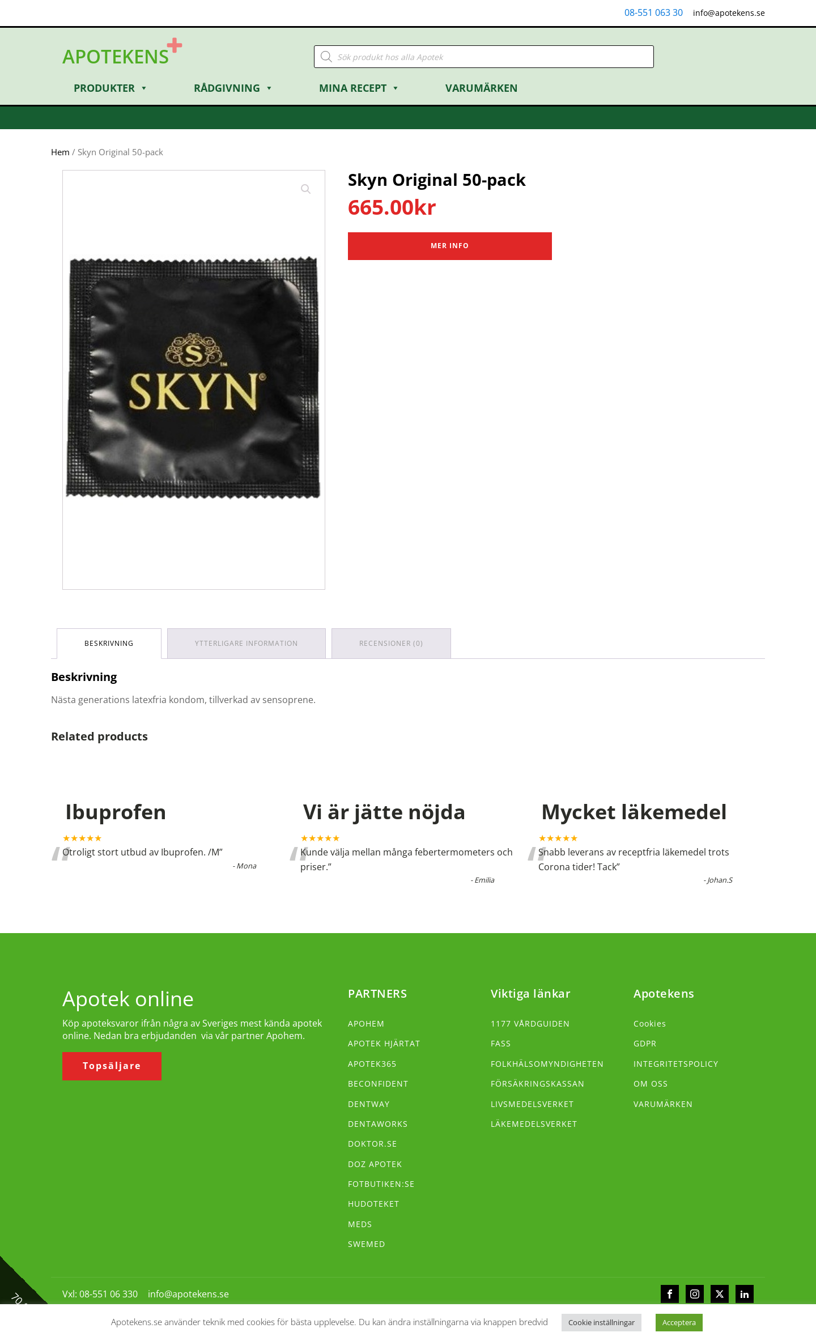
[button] (306, 189)
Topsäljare (112, 1065)
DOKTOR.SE (372, 1143)
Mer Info (450, 245)
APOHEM (366, 1023)
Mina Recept (359, 88)
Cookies (650, 1023)
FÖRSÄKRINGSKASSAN (538, 1083)
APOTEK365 (372, 1063)
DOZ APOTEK (375, 1164)
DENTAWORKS (378, 1123)
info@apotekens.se (729, 12)
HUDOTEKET (374, 1203)
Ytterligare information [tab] (246, 643)
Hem (60, 151)
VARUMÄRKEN (663, 1104)
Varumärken (481, 88)
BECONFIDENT (378, 1083)
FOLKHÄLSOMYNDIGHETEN (547, 1063)
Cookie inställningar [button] (601, 1322)
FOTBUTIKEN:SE (381, 1184)
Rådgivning (234, 88)
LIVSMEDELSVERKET (532, 1104)
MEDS (360, 1224)
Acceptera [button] (679, 1322)
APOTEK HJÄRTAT (384, 1043)
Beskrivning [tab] (109, 643)
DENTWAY (369, 1104)
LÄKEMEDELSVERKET (534, 1123)
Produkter (111, 88)
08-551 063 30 (653, 12)
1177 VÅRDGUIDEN (530, 1023)
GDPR (645, 1043)
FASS (501, 1043)
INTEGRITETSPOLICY (676, 1063)
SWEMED (366, 1244)
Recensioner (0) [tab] (391, 643)
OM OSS (651, 1083)
